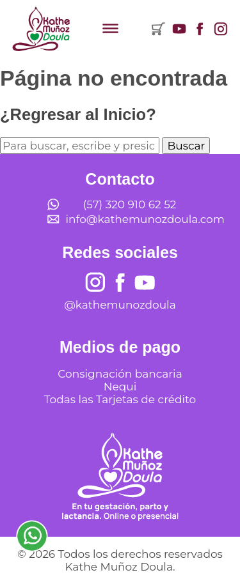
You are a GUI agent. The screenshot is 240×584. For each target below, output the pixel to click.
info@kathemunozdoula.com (145, 219)
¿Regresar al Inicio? (78, 114)
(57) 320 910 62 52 (130, 204)
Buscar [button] (186, 145)
